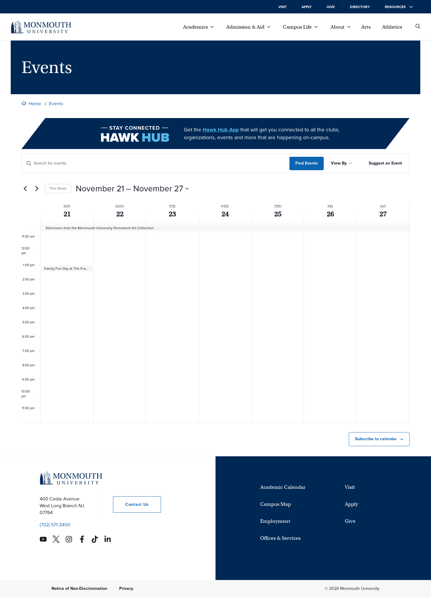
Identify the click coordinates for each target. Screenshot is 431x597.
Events (56, 103)
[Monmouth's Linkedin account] (107, 539)
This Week (57, 188)
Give (331, 7)
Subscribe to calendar (376, 439)
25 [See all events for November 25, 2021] (277, 214)
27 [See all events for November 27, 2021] (383, 214)
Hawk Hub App (221, 130)
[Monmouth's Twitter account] (56, 539)
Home (35, 103)
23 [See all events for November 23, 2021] (172, 214)
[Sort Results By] (341, 163)
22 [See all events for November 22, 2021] (119, 214)
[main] (215, 305)
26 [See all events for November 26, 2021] (330, 214)
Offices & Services (280, 538)
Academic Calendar (283, 487)
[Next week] (36, 188)
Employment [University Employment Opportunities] (275, 521)
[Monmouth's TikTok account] (94, 539)
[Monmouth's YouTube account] (43, 539)
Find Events (306, 163)
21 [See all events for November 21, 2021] (67, 214)
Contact (131, 504)
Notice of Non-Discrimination (79, 588)
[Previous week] (25, 188)
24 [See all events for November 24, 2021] (225, 214)
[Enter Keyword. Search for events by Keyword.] (155, 163)
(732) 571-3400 (55, 524)
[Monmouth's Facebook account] (82, 539)
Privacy (126, 588)
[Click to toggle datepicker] (132, 189)
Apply (307, 7)
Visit (282, 7)
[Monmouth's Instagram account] (68, 539)
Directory (360, 7)
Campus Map (275, 504)
